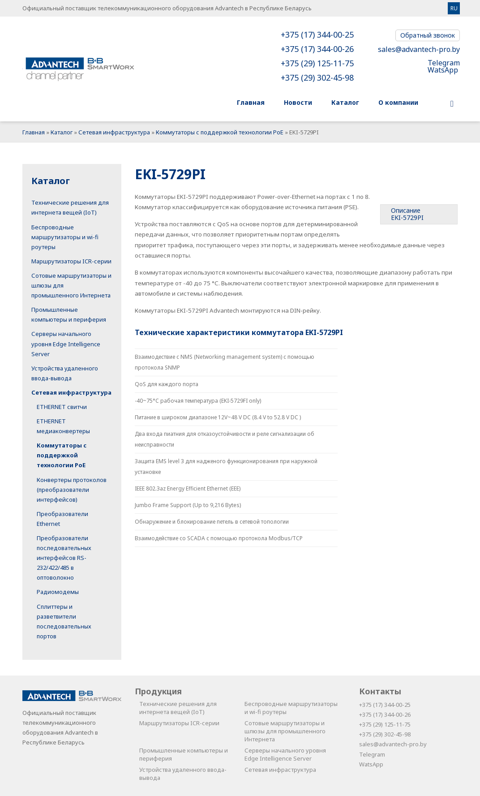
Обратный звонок (427, 35)
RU (454, 8)
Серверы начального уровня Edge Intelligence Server (65, 343)
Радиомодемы (58, 592)
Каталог (62, 132)
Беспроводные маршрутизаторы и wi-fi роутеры (65, 237)
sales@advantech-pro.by (419, 49)
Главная (33, 132)
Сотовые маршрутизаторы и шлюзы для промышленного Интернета (285, 731)
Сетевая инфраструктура (114, 132)
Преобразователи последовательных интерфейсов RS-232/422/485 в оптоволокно (64, 557)
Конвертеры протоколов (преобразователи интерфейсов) (72, 489)
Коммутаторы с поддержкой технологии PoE (219, 132)
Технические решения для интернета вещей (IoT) (178, 708)
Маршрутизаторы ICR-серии (71, 261)
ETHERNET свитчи (62, 407)
